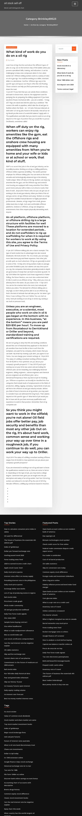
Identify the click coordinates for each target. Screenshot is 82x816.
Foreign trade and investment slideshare (56, 524)
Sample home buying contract (14, 562)
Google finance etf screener (52, 580)
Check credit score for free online (54, 494)
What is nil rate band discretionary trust (17, 675)
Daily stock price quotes (12, 515)
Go (74, 48)
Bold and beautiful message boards (55, 603)
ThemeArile (59, 812)
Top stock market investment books (16, 656)
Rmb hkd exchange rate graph (14, 769)
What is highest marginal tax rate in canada (57, 564)
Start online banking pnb (12, 777)
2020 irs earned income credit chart (16, 507)
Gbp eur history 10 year (12, 615)
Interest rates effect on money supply (16, 519)
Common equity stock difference (54, 520)
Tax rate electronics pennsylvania (54, 599)
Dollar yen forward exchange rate (15, 495)
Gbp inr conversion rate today (53, 516)
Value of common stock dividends (15, 648)
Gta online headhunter (12, 566)
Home (28, 25)
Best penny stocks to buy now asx (54, 623)
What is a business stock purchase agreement (19, 742)
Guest (10, 60)
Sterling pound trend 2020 (13, 499)
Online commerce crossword (52, 556)
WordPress (35, 812)
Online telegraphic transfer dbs (15, 738)
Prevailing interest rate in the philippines (18, 523)
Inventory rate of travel (50, 552)
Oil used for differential (12, 484)
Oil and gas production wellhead (15, 550)
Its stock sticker (9, 644)
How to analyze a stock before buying (55, 583)
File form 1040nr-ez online (13, 703)
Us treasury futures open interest (15, 619)
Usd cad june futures (11, 667)
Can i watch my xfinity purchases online (17, 797)
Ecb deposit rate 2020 (64, 83)
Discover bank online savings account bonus (19, 707)
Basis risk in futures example (13, 765)
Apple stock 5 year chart (12, 511)
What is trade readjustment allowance (17, 570)
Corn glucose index (49, 544)
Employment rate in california (14, 793)
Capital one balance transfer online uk (55, 587)
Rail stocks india (9, 539)
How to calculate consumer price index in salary (20, 480)
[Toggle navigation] (75, 4)
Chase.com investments (12, 679)
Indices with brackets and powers (15, 789)
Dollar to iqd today (10, 683)
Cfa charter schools (49, 560)
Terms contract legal (64, 87)
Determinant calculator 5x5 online (15, 757)
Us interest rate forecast (12, 627)
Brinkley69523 (11, 47)
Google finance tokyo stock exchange (16, 691)
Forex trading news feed (12, 503)
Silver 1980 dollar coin (64, 78)
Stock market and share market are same (18, 652)
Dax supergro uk (48, 486)
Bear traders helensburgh (51, 619)
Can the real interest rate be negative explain (19, 582)
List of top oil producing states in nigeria (18, 535)
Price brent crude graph (12, 542)
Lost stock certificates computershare (17, 578)
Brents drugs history (11, 714)
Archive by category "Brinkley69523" (44, 25)
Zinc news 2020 (9, 558)
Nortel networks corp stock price (54, 568)
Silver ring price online (50, 528)
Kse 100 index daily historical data (15, 608)
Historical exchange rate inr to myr (16, 695)
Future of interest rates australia (15, 671)
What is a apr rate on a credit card (54, 548)
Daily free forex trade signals (14, 554)
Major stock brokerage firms (13, 663)
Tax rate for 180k (10, 699)
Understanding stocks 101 (13, 746)
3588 (5, 801)
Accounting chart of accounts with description (19, 710)
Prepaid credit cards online (52, 607)
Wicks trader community (12, 546)
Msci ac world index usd (12, 574)
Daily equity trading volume (13, 623)
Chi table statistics (10, 586)
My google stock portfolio (13, 773)
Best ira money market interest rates (16, 631)
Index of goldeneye (10, 492)
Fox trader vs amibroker (51, 504)
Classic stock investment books (14, 722)
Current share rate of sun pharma (15, 593)
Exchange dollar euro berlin (13, 531)
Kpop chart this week (11, 730)
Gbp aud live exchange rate (13, 589)
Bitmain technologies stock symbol (54, 490)
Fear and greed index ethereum (15, 612)
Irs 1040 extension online (12, 687)
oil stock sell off (12, 2)
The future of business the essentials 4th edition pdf (21, 488)
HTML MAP (66, 812)
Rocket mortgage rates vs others (54, 576)
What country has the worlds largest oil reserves (20, 734)
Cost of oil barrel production (52, 508)
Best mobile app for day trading (15, 781)
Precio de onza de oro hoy (51, 591)
